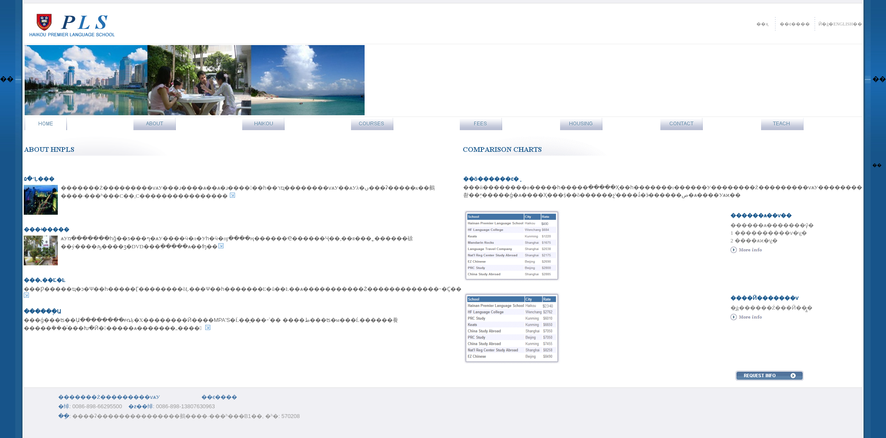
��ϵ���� (795, 24)
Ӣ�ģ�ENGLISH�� (840, 24)
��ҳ (762, 24)
